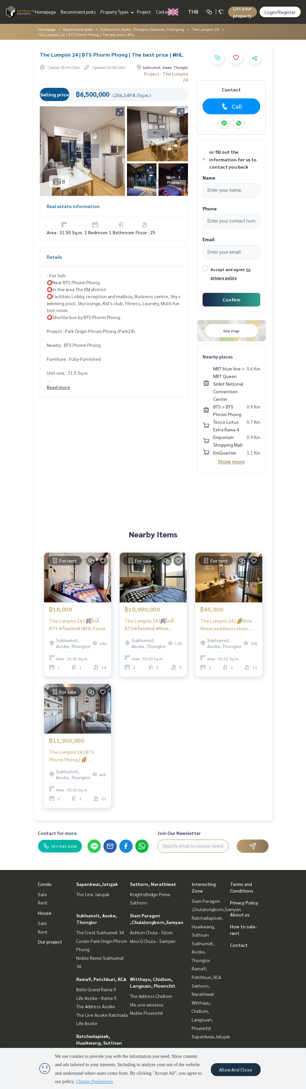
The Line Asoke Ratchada (102, 1015)
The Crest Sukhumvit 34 (100, 932)
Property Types (116, 12)
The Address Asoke (95, 1006)
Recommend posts (78, 12)
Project (144, 12)
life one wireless (146, 1004)
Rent (42, 902)
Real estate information (73, 206)
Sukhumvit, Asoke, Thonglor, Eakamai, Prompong (142, 29)
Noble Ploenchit (146, 1013)
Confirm (231, 299)
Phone (209, 208)
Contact (163, 12)
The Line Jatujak (92, 894)
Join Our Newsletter (179, 833)
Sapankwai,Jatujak (97, 884)
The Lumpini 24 (205, 29)
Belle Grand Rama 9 (96, 989)
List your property (242, 12)
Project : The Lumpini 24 (166, 76)
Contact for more (57, 833)
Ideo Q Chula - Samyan (152, 941)
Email (208, 239)
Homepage (45, 12)
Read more (58, 387)
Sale (42, 894)
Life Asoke (86, 1023)
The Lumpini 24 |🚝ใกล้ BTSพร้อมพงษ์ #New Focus (149, 625)
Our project (50, 942)
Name (209, 178)
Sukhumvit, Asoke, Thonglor (203, 951)
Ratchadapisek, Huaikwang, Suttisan (207, 926)
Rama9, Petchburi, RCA (101, 979)
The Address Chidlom (151, 996)
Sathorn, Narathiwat (153, 884)
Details (54, 257)
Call (231, 106)
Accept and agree (228, 269)
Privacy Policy (244, 902)
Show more (231, 461)
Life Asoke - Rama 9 (96, 998)
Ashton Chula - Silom (151, 932)
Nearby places (218, 356)
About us (240, 914)
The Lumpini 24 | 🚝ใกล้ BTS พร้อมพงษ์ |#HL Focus (77, 624)
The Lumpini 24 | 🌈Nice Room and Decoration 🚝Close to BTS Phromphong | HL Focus (228, 625)
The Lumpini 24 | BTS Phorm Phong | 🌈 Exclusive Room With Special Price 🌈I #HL (72, 756)
